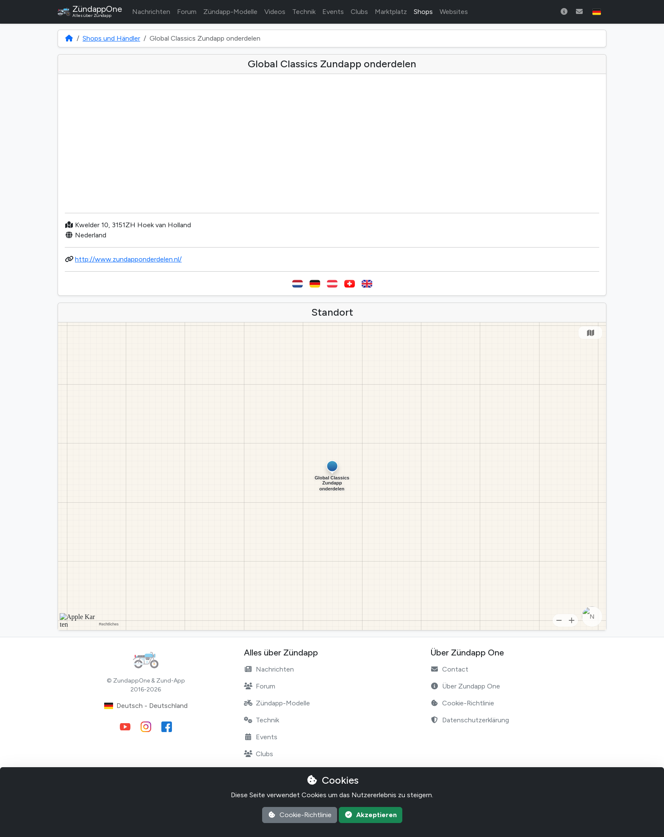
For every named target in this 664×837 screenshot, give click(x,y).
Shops (423, 12)
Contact (449, 669)
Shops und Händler (111, 38)
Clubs (359, 12)
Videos (274, 12)
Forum (186, 12)
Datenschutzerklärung (469, 720)
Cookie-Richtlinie (462, 703)
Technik (303, 12)
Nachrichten (151, 12)
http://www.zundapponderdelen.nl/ (128, 259)
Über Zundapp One (465, 686)
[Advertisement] (332, 147)
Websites (454, 12)
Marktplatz (391, 12)
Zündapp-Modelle (230, 12)
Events (333, 12)
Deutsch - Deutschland (146, 706)
